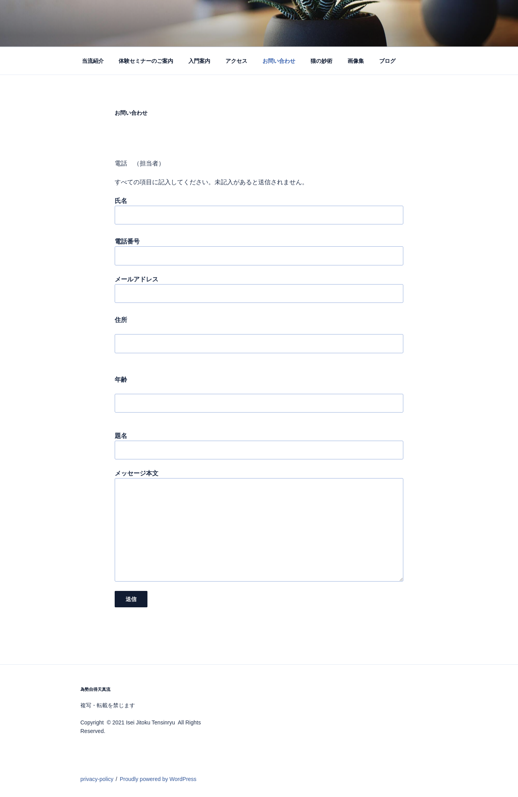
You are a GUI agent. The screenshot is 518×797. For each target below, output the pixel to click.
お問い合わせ (279, 61)
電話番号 (259, 251)
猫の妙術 (321, 61)
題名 (259, 445)
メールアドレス (259, 289)
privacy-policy (97, 779)
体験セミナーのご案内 (146, 61)
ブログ (387, 61)
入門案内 (199, 61)
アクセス (236, 61)
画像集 (356, 61)
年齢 (259, 398)
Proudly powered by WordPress (158, 779)
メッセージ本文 (259, 525)
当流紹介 (93, 61)
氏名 (259, 210)
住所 (259, 339)
